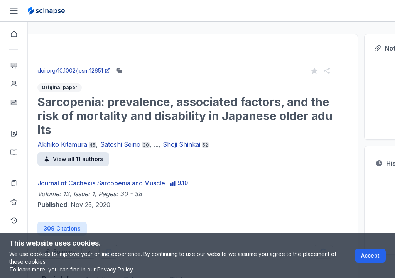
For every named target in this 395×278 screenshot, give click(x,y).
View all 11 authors (101, 159)
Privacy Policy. (115, 269)
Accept (370, 255)
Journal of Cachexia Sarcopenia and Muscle (129, 183)
